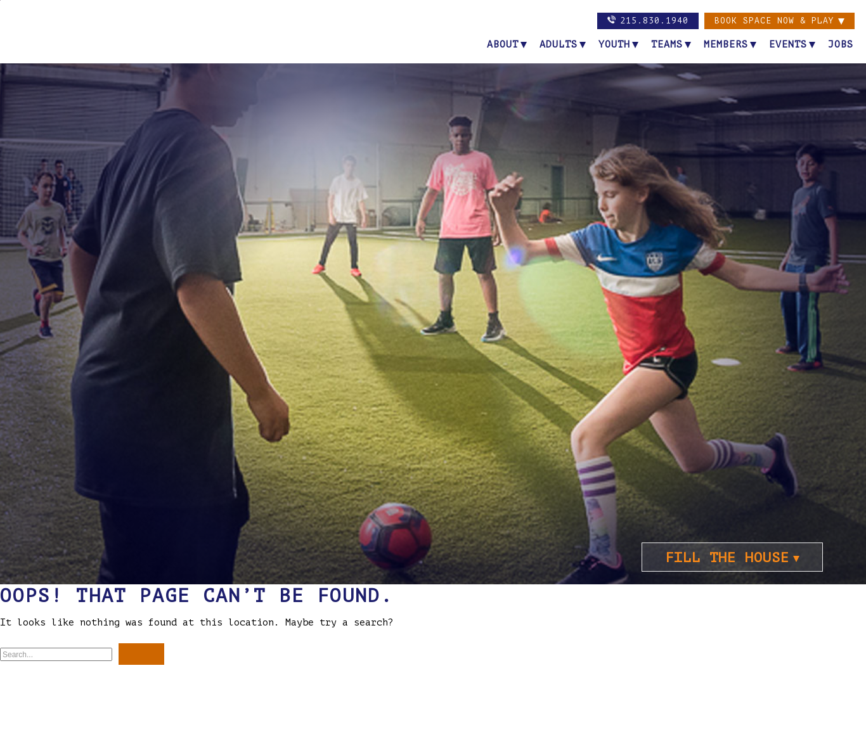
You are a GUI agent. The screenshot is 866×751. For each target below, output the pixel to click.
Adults (559, 44)
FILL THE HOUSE (727, 557)
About (503, 44)
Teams (667, 44)
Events (788, 44)
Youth (614, 44)
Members (726, 44)
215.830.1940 (647, 20)
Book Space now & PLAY (774, 20)
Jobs (840, 44)
